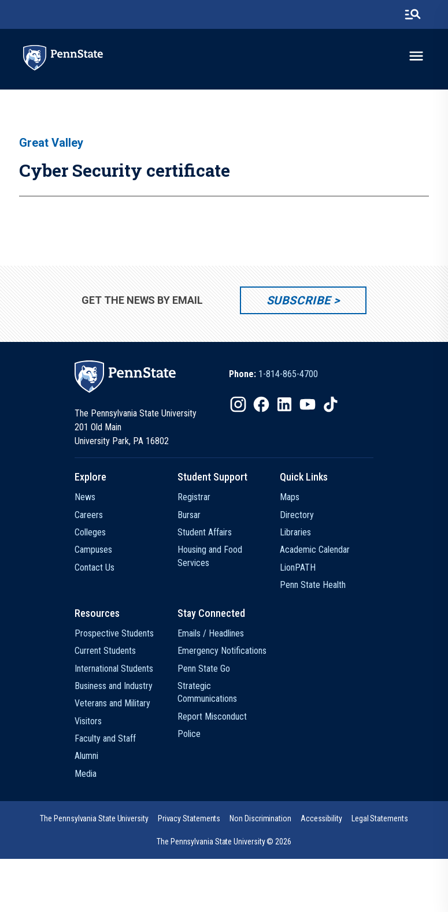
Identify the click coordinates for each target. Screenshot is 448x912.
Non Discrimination (260, 818)
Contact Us (94, 567)
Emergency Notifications (221, 650)
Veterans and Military (112, 703)
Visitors (88, 721)
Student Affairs (204, 532)
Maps (289, 497)
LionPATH (298, 567)
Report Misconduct (212, 716)
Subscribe (298, 300)
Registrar (193, 497)
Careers (89, 514)
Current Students (105, 650)
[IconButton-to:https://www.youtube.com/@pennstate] (307, 404)
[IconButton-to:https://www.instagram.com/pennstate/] (238, 404)
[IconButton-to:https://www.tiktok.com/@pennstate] (330, 404)
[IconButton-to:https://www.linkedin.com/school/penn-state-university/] (284, 404)
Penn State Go (203, 668)
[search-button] (413, 14)
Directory (297, 514)
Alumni (86, 755)
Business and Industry (114, 685)
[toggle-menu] (416, 56)
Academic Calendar (315, 549)
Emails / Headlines (210, 633)
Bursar (189, 514)
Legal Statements (379, 818)
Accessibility (321, 818)
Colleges (90, 532)
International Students (114, 668)
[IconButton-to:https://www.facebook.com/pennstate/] (261, 404)
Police (189, 733)
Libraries (295, 532)
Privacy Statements (189, 818)
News (85, 497)
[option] (273, 374)
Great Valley (51, 143)
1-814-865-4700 (288, 373)
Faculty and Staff (105, 738)
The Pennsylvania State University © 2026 (224, 841)
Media (86, 773)
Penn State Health (313, 584)
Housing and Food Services (209, 556)
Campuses (93, 549)
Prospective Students (114, 633)
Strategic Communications (207, 692)
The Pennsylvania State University (94, 818)
